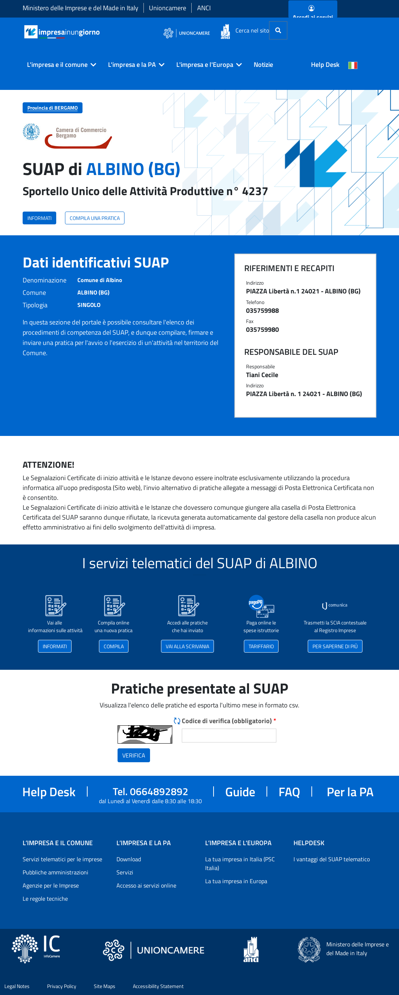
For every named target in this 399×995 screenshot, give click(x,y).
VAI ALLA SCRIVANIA (187, 646)
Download (128, 859)
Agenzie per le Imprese (51, 885)
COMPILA (114, 646)
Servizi (124, 872)
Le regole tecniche (45, 898)
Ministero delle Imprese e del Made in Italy (80, 8)
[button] (59, 65)
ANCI (204, 8)
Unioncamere (167, 8)
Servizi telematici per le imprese (62, 859)
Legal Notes (17, 986)
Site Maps (104, 986)
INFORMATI (39, 218)
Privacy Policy (61, 986)
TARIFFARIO (261, 646)
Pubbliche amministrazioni (55, 872)
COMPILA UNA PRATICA (95, 218)
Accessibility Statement (158, 986)
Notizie (263, 64)
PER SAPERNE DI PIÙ (335, 646)
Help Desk (325, 64)
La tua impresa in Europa (236, 881)
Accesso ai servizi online (146, 885)
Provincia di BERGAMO (52, 107)
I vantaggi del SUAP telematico (332, 859)
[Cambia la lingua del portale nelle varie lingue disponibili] (353, 65)
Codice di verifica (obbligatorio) (229, 721)
